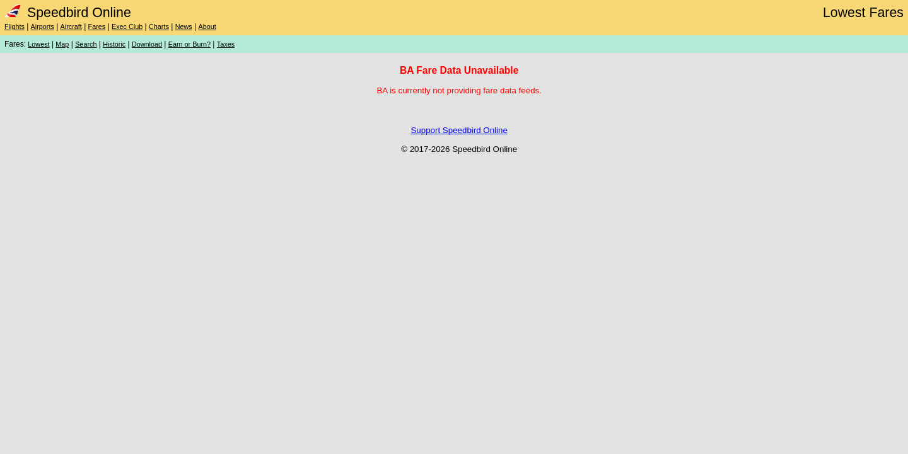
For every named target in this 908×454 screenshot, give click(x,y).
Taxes (226, 44)
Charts (159, 26)
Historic (114, 44)
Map (62, 44)
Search (85, 44)
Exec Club (127, 26)
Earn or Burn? (189, 44)
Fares (97, 26)
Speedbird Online (67, 12)
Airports (42, 26)
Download (147, 44)
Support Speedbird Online (458, 130)
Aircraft (71, 26)
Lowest (38, 44)
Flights (14, 26)
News (183, 26)
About (207, 26)
